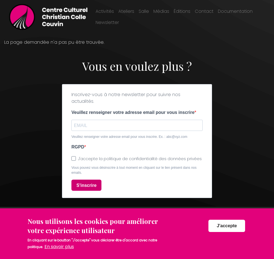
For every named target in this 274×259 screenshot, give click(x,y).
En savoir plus (59, 247)
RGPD (77, 147)
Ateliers (126, 11)
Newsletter (107, 22)
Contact (204, 11)
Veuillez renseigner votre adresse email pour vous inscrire (133, 112)
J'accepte (227, 225)
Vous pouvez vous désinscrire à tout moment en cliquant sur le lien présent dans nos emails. (133, 170)
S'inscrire (86, 185)
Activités (105, 11)
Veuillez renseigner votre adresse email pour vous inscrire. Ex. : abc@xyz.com (129, 137)
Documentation (235, 11)
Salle (144, 11)
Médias (161, 11)
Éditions (182, 11)
